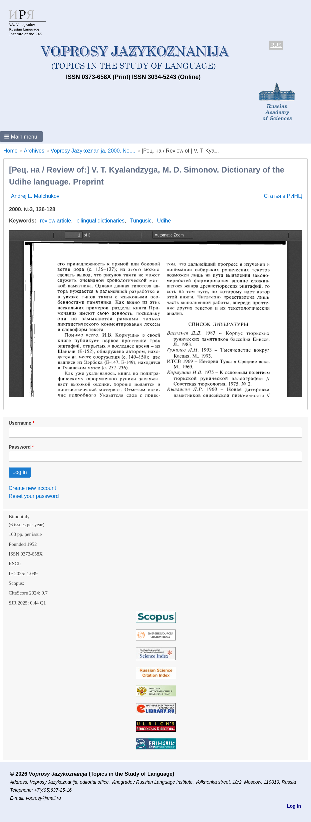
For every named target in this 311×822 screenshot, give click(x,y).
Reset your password (34, 496)
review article (55, 220)
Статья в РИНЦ (283, 196)
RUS (276, 45)
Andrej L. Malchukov (35, 196)
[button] (21, 136)
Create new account (32, 488)
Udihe (164, 220)
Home (10, 151)
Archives (34, 151)
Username (20, 423)
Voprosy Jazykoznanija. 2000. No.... (93, 151)
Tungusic (140, 220)
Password (20, 447)
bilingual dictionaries (101, 220)
